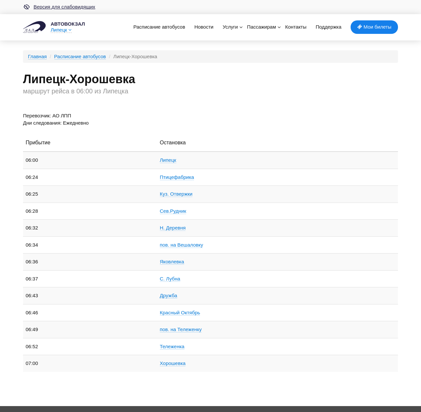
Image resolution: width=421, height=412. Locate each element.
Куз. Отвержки (176, 194)
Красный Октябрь (180, 312)
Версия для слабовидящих (59, 7)
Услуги (230, 27)
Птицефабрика (177, 177)
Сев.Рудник (173, 211)
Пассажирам (261, 27)
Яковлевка (172, 261)
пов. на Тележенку (181, 329)
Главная (37, 56)
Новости (203, 27)
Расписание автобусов (159, 27)
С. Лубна (170, 278)
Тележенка (172, 346)
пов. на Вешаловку (181, 245)
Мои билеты (374, 27)
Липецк (61, 30)
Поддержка (328, 27)
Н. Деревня (173, 227)
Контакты (296, 27)
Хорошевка (173, 363)
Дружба (168, 295)
